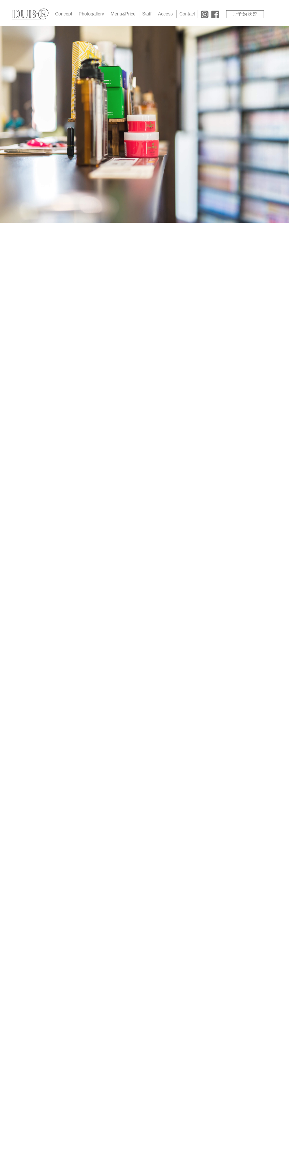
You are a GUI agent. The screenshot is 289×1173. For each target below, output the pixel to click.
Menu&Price (123, 13)
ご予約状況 (245, 14)
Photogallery (91, 13)
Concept (63, 13)
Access (165, 13)
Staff (147, 13)
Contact (187, 13)
